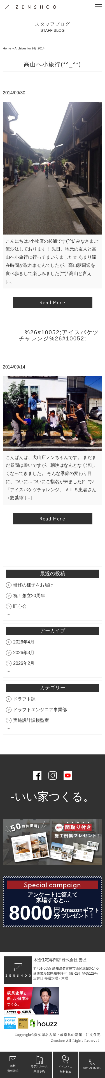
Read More (52, 302)
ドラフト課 (24, 699)
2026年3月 (24, 652)
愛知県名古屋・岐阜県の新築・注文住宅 (67, 1035)
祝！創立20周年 (29, 595)
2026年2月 (24, 663)
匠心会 (20, 606)
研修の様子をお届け (33, 585)
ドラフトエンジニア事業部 (40, 709)
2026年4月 (24, 642)
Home (7, 48)
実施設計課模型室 (31, 720)
